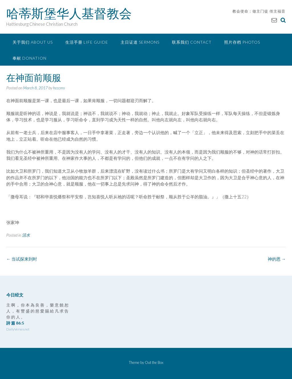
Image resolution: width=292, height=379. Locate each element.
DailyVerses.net (17, 329)
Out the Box (154, 362)
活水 (26, 235)
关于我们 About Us (33, 42)
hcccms (59, 87)
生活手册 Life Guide (86, 42)
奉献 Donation (29, 58)
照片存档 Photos (242, 42)
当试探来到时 (21, 258)
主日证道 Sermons (140, 42)
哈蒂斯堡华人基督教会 (69, 13)
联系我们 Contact (192, 42)
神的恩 (277, 258)
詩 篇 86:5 (15, 322)
